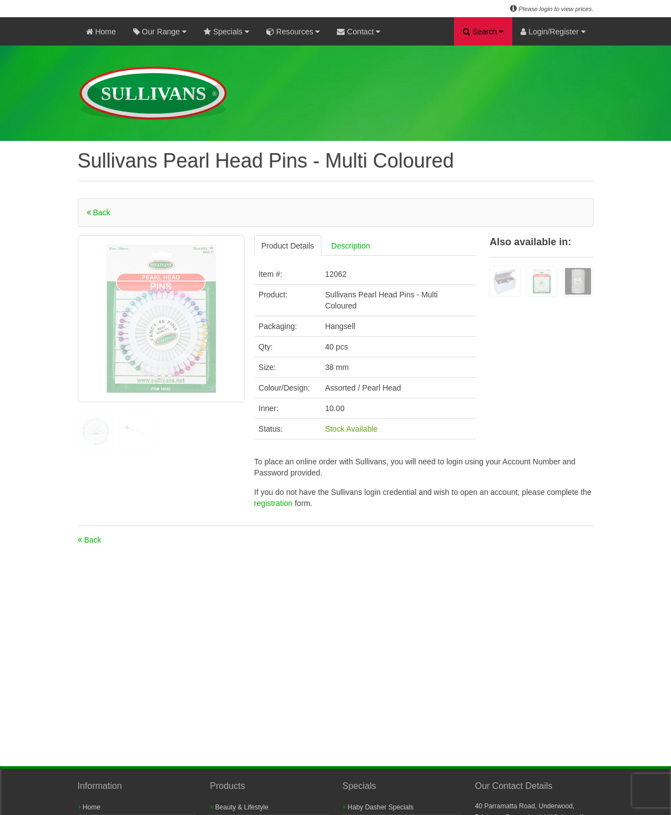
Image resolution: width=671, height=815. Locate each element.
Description (350, 245)
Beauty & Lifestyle (239, 807)
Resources (293, 31)
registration (274, 503)
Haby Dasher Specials (378, 807)
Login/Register (553, 31)
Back (98, 212)
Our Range (159, 31)
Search (483, 31)
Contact (358, 31)
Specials (226, 31)
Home (101, 31)
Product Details (287, 245)
